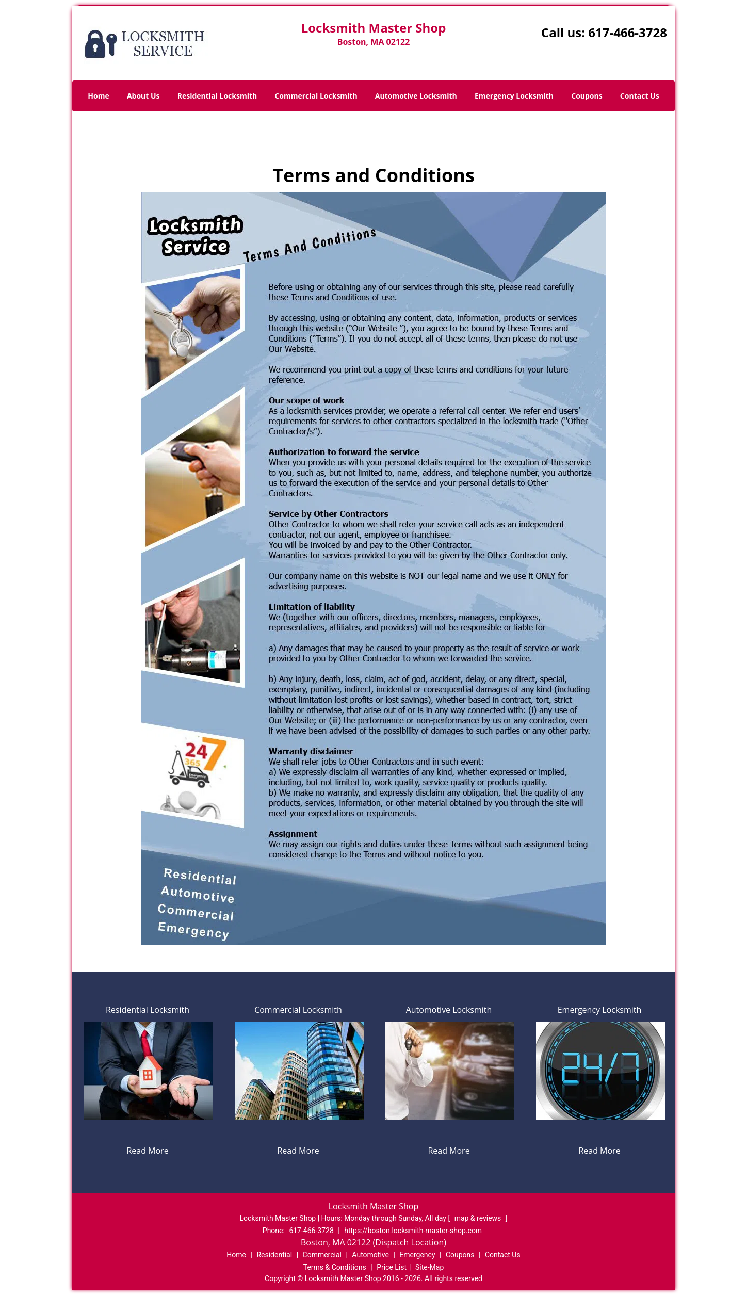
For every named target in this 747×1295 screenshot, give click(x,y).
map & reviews (478, 1218)
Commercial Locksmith (315, 96)
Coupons (586, 96)
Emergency (417, 1255)
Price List (392, 1267)
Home (98, 96)
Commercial (322, 1255)
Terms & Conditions (334, 1267)
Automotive (370, 1255)
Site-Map (429, 1267)
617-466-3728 (627, 32)
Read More (147, 1150)
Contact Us (639, 96)
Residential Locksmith (217, 96)
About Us (143, 96)
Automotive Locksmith (416, 96)
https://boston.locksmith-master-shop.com (413, 1230)
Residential (274, 1255)
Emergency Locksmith (514, 96)
